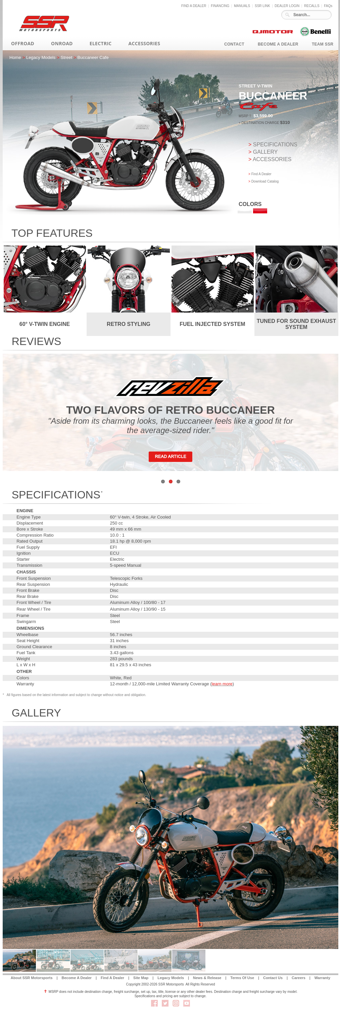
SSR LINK (262, 6)
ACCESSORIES (272, 159)
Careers (298, 978)
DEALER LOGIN (287, 6)
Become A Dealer (76, 978)
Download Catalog (265, 181)
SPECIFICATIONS (275, 144)
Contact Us (273, 978)
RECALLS (312, 6)
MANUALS (242, 6)
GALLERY (265, 152)
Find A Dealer (261, 174)
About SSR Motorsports (32, 978)
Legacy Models (170, 978)
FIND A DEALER (193, 6)
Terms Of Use (242, 978)
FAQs (328, 6)
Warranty (322, 978)
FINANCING (220, 6)
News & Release (207, 978)
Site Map (140, 978)
